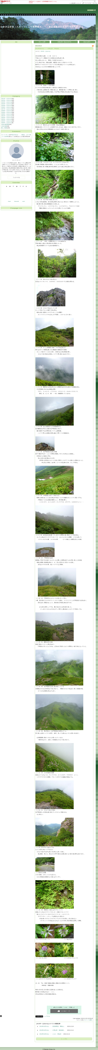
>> (75, 3)
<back (9, 201)
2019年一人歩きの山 (6, 112)
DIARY (7, 12)
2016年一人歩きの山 (6, 107)
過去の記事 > (87, 42)
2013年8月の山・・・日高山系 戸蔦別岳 (47, 48)
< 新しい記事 (41, 42)
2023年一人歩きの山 (6, 119)
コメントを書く (88, 1020)
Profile (16, 141)
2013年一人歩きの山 (6, 102)
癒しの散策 (4, 128)
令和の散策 (4, 126)
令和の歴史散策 (5, 124)
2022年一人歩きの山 (6, 117)
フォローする (16, 177)
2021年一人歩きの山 (6, 115)
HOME (2, 12)
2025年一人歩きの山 (6, 122)
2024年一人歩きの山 (6, 121)
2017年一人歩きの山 (6, 109)
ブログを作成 (87, 3)
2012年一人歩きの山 (6, 100)
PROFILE (13, 12)
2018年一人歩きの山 (6, 110)
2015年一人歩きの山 (6, 105)
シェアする (47, 1016)
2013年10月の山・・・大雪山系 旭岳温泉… (52, 1030)
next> (23, 201)
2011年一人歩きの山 (6, 98)
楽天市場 (95, 3)
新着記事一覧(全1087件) (64, 42)
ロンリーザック (5, 134)
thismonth (16, 201)
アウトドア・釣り (7, 3)
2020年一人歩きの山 (6, 114)
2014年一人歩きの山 (6, 103)
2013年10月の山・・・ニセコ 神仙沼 (50, 1034)
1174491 (90, 10)
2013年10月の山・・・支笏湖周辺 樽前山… (52, 1026)
